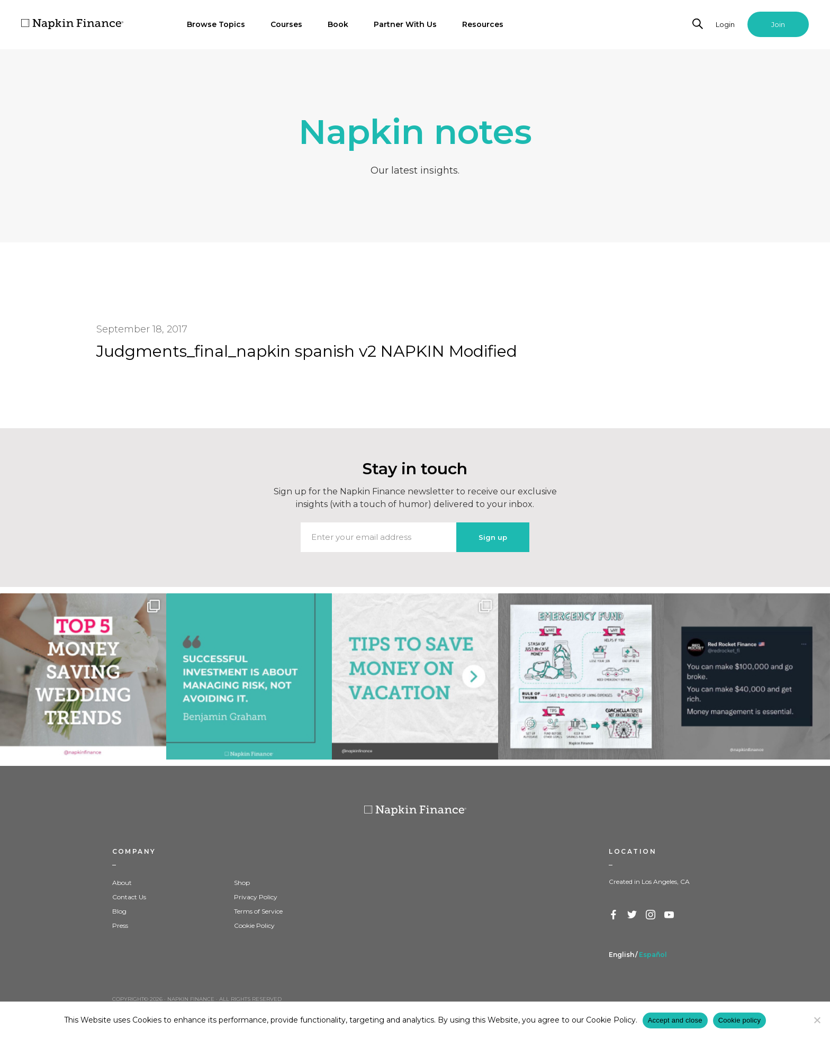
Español (653, 955)
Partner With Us (405, 24)
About (122, 883)
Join (778, 24)
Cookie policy (739, 1020)
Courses (286, 24)
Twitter (632, 915)
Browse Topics (216, 24)
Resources (482, 24)
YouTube (669, 915)
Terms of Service (258, 911)
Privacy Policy (255, 897)
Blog (119, 911)
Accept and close (675, 1020)
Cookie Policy (254, 925)
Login (725, 24)
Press (120, 925)
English (621, 955)
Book (338, 24)
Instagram (651, 915)
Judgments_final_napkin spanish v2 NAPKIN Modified (306, 351)
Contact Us (129, 897)
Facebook (614, 915)
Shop (242, 883)
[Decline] (816, 1020)
